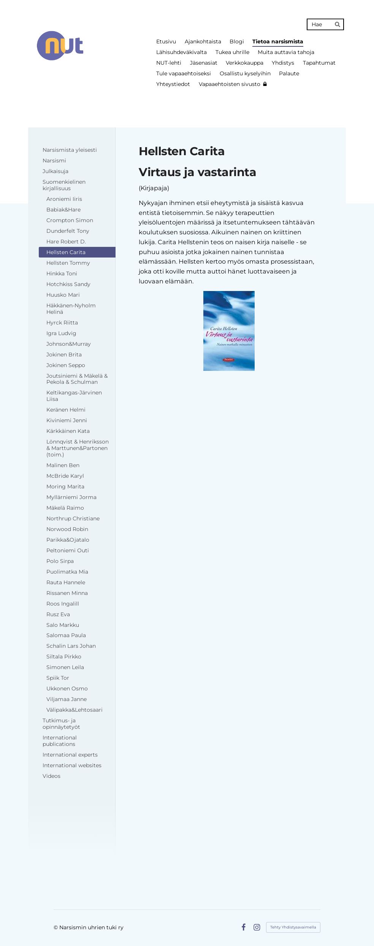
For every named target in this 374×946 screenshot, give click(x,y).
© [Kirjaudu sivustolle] (56, 927)
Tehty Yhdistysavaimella (293, 927)
